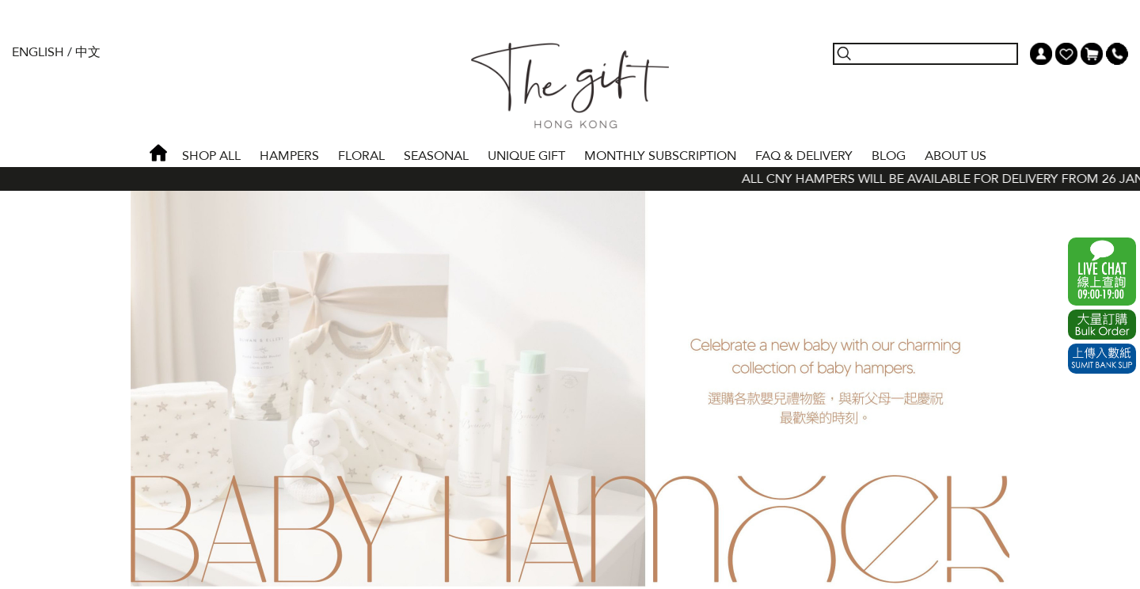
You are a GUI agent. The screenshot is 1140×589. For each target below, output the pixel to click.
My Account (1041, 54)
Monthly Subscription (660, 156)
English (38, 52)
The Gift (570, 85)
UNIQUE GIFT (526, 156)
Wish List (1066, 54)
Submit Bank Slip (1102, 359)
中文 (88, 52)
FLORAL (361, 156)
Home (158, 153)
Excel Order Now (1102, 325)
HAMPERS (289, 156)
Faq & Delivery (804, 156)
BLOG (889, 156)
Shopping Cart (1092, 54)
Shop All (211, 156)
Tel (1117, 54)
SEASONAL (436, 156)
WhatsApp (1102, 272)
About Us (955, 156)
